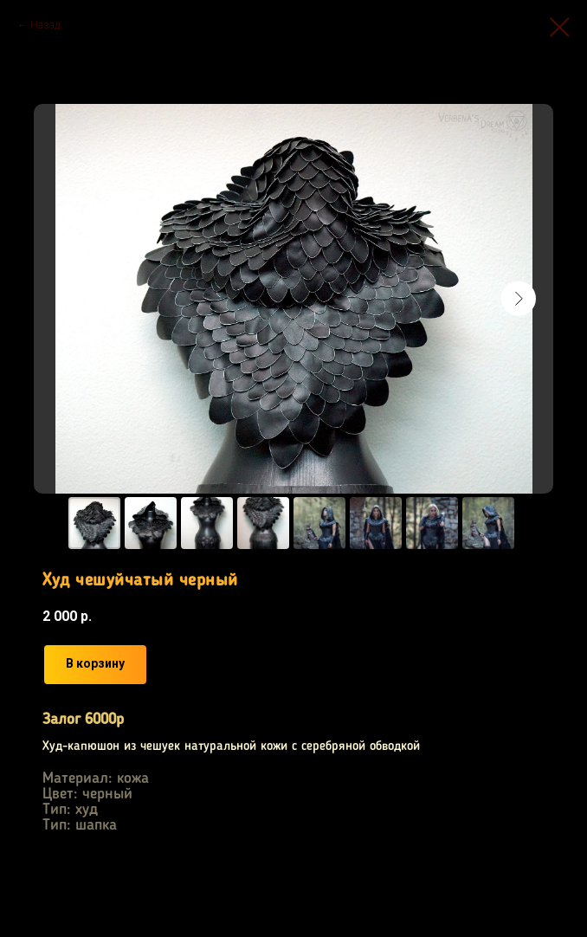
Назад (45, 25)
